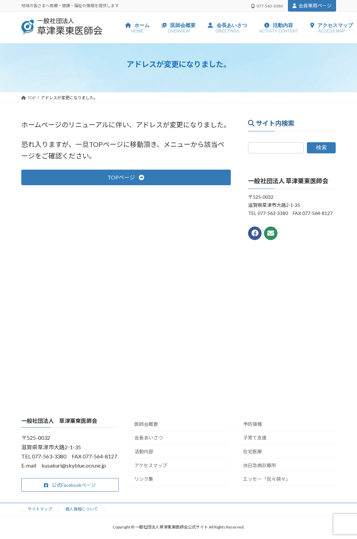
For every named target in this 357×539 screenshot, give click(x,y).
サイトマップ (40, 509)
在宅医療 (252, 451)
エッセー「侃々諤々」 (266, 479)
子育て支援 (255, 437)
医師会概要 (146, 424)
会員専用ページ (312, 5)
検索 (321, 148)
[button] (126, 177)
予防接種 (252, 424)
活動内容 (143, 451)
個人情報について (81, 509)
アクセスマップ (150, 465)
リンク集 (143, 479)
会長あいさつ (148, 437)
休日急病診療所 (259, 465)
